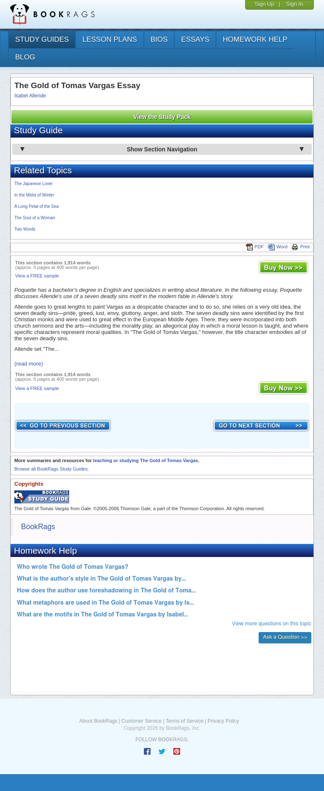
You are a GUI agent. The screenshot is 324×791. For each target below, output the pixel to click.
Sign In (294, 4)
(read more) (28, 364)
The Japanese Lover (33, 183)
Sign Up (264, 4)
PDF (255, 246)
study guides (42, 39)
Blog (25, 57)
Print (301, 246)
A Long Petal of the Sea (36, 206)
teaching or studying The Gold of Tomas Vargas (145, 460)
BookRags (38, 526)
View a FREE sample (37, 275)
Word (277, 246)
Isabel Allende (30, 96)
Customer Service (142, 721)
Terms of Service (184, 721)
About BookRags (98, 721)
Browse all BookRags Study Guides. (51, 468)
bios (159, 39)
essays (195, 39)
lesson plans (109, 39)
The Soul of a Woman (34, 217)
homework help (255, 39)
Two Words (24, 229)
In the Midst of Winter (34, 195)
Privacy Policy (223, 721)
